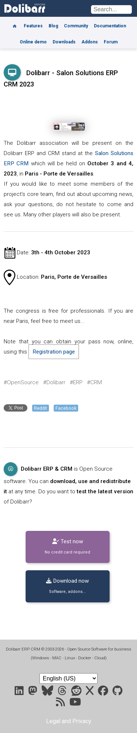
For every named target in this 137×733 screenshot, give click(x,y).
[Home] (14, 23)
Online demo (33, 42)
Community (76, 25)
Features (33, 25)
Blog (53, 25)
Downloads (64, 42)
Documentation (110, 25)
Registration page (54, 351)
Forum (111, 42)
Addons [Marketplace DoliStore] (89, 42)
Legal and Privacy (68, 721)
